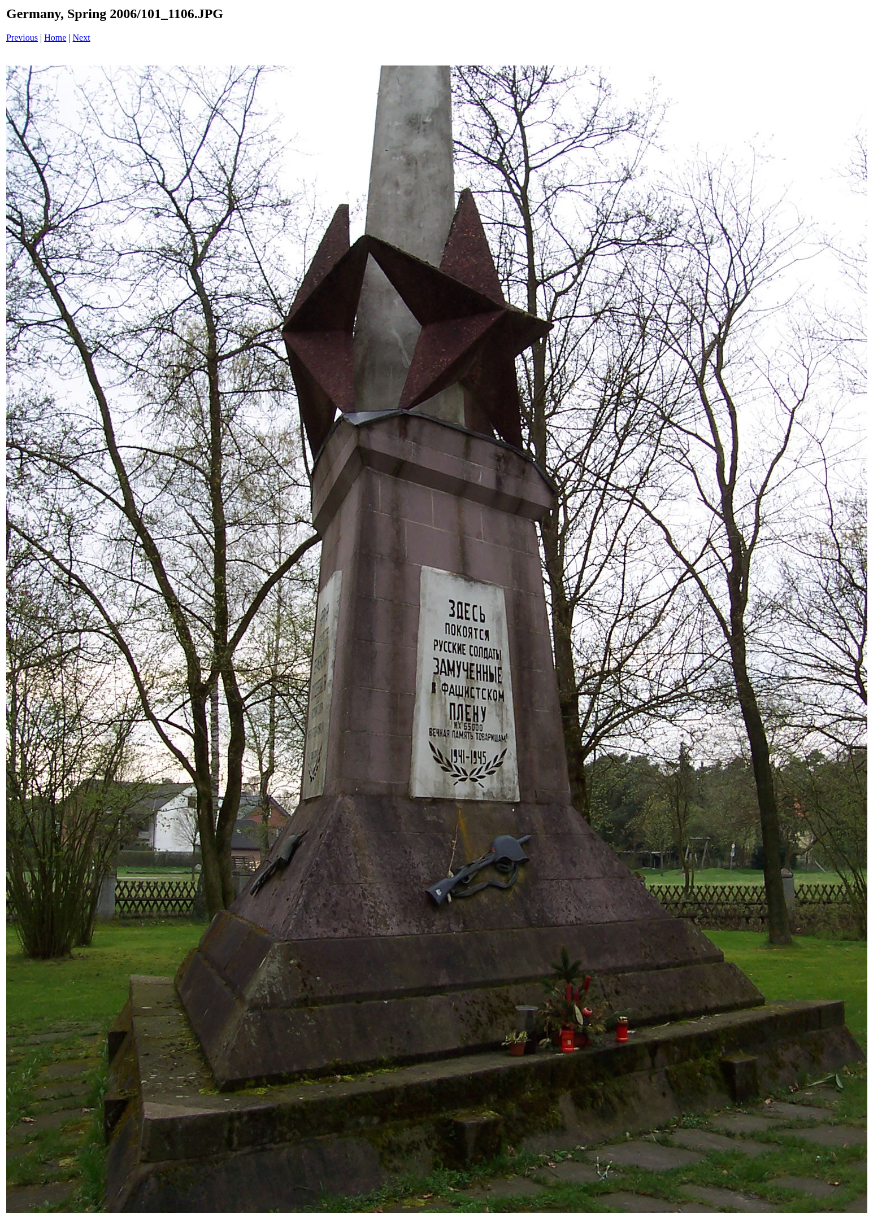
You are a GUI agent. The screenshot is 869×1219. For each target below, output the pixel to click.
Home (55, 37)
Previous (22, 37)
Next (81, 37)
